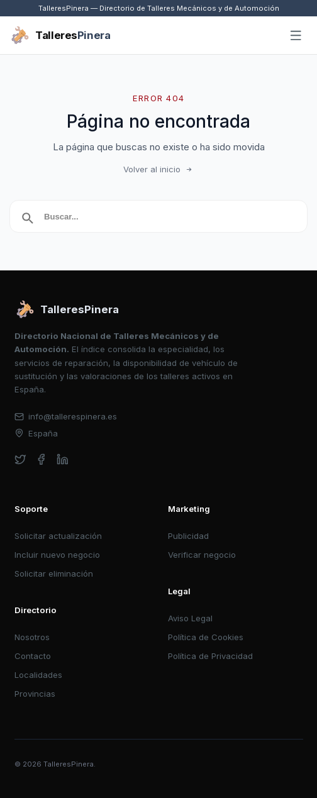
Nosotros (32, 637)
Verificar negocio (202, 555)
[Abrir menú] (296, 36)
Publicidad (188, 536)
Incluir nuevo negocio (57, 555)
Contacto (32, 656)
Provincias (34, 694)
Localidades (38, 675)
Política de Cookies (205, 637)
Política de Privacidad (210, 656)
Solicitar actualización (58, 536)
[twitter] (20, 459)
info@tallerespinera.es (66, 416)
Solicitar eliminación (53, 573)
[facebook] (41, 459)
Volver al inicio (158, 169)
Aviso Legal (190, 618)
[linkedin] (63, 459)
